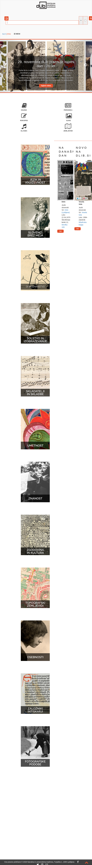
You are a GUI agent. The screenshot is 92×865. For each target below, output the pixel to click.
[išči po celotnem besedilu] (85, 20)
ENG (9, 34)
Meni (17, 34)
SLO (4, 34)
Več (60, 231)
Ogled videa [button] (46, 86)
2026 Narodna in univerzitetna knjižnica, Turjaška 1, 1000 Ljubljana (48, 862)
